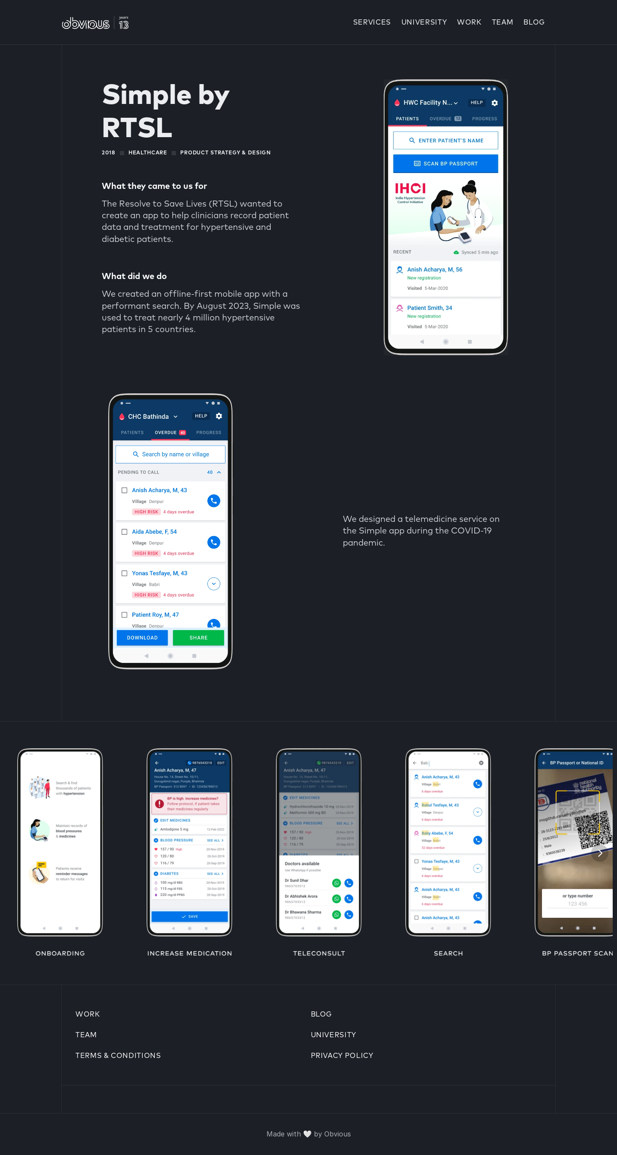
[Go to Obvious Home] (95, 22)
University (333, 1035)
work (87, 1014)
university (424, 22)
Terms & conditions (118, 1055)
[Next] (599, 853)
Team (503, 22)
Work (469, 22)
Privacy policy (342, 1055)
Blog (534, 22)
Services (372, 22)
